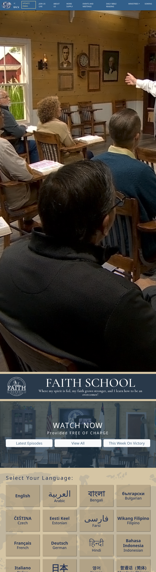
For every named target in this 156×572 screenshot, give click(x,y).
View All (78, 443)
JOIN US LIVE (42, 5)
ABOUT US (57, 5)
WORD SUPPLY (69, 5)
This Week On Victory (127, 443)
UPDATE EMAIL (26, 4)
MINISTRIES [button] (133, 3)
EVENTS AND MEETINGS (88, 5)
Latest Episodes (29, 443)
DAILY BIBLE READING (111, 5)
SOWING (148, 3)
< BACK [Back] (16, 5)
